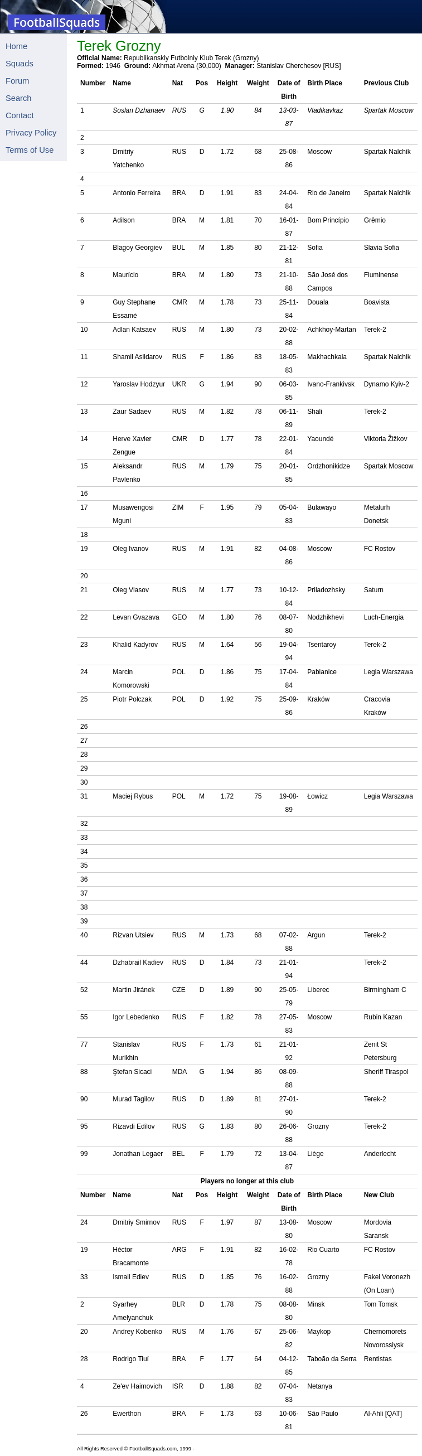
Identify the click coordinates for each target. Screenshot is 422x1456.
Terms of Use (30, 150)
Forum (17, 80)
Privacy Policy (31, 132)
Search (18, 98)
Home (16, 46)
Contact (20, 115)
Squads (19, 63)
